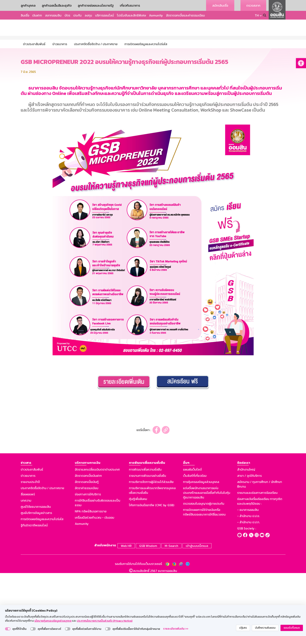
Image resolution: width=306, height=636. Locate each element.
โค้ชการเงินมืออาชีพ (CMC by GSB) (151, 568)
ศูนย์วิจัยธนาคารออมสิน (36, 570)
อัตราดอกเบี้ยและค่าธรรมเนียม (185, 15)
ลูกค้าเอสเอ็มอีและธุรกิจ (57, 5)
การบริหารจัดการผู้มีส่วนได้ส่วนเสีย (151, 545)
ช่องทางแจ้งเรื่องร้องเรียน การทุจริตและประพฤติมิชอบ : (259, 565)
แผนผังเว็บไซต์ (192, 533)
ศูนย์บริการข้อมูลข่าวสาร (36, 576)
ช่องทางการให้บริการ (88, 558)
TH (257, 15)
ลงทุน (88, 15)
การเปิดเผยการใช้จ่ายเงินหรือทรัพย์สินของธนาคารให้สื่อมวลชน (204, 575)
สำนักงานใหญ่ (246, 533)
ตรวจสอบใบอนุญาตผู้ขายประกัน (203, 567)
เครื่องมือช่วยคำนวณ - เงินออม (94, 581)
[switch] (7, 628)
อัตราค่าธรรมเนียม (86, 551)
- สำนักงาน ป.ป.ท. (248, 586)
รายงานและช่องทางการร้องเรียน (257, 556)
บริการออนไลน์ (104, 15)
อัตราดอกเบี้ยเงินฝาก (88, 539)
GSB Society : (246, 592)
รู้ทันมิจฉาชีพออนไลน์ (34, 589)
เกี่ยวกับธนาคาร (130, 5)
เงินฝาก (37, 15)
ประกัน (77, 15)
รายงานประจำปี (30, 545)
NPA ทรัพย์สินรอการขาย (91, 575)
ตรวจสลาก (253, 5)
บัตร (67, 15)
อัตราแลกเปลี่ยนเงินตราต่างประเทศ (97, 533)
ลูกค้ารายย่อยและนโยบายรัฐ (96, 5)
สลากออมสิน (53, 15)
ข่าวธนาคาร (28, 539)
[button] (301, 63)
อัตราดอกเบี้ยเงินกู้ (87, 545)
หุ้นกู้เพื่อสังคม (138, 562)
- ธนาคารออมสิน (248, 573)
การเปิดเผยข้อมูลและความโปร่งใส (42, 582)
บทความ (26, 564)
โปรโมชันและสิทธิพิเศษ (131, 15)
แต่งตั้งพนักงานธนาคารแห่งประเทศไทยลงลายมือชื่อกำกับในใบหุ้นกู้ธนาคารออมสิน (206, 556)
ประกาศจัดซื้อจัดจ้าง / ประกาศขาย (42, 551)
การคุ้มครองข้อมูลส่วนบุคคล (201, 545)
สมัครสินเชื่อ (220, 5)
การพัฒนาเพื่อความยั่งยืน (145, 533)
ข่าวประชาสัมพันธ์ (32, 533)
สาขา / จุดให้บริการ (249, 539)
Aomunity (156, 15)
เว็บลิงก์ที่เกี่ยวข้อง (194, 539)
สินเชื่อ (25, 15)
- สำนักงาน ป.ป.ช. (248, 579)
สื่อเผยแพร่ (28, 558)
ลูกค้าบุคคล (28, 5)
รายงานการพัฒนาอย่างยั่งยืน (147, 539)
